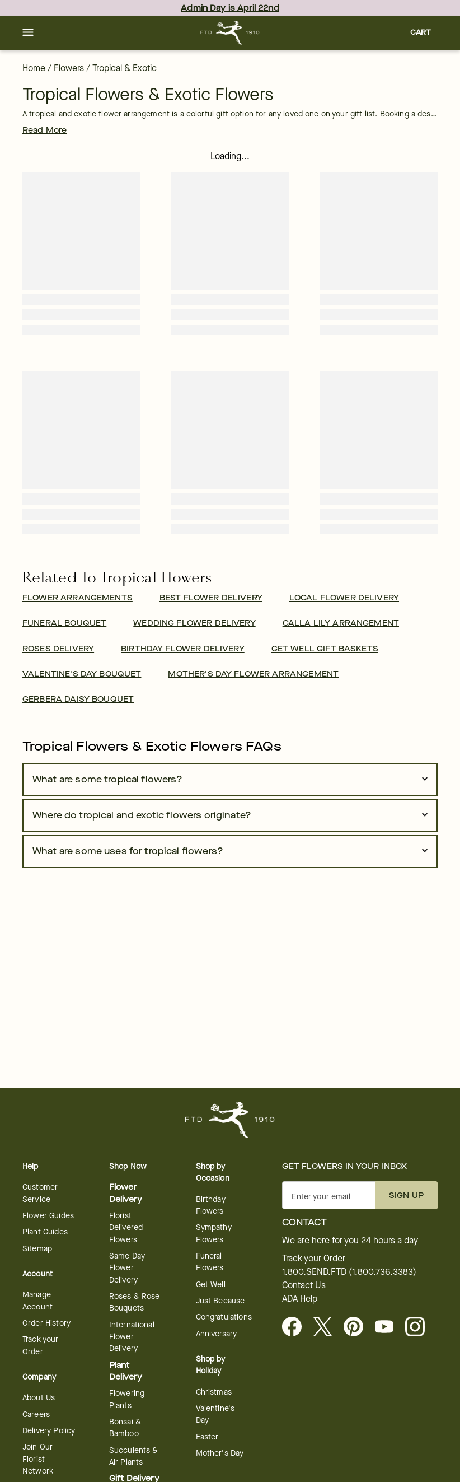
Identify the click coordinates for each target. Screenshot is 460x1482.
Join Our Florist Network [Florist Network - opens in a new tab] (37, 1459)
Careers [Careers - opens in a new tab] (36, 1414)
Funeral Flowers (210, 1262)
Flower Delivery (125, 1193)
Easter (207, 1437)
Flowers (69, 68)
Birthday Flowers (211, 1205)
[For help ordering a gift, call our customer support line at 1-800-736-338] (230, 33)
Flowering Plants (126, 1399)
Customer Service (40, 1193)
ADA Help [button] (299, 1298)
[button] (28, 33)
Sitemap (37, 1248)
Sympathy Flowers (214, 1233)
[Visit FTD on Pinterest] (358, 1327)
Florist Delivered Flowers (126, 1227)
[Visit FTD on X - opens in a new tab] (327, 1327)
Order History (46, 1323)
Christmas (214, 1392)
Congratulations (224, 1317)
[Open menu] (28, 33)
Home (33, 68)
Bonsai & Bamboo (125, 1427)
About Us (38, 1397)
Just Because (220, 1300)
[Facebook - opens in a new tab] (296, 1327)
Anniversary (216, 1334)
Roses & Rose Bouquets (134, 1302)
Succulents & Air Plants (133, 1456)
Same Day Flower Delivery (127, 1268)
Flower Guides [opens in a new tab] (48, 1215)
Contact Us (304, 1285)
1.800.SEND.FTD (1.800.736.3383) (349, 1271)
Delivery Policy (48, 1430)
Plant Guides (45, 1232)
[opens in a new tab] (388, 1327)
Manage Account (37, 1300)
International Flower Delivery (131, 1337)
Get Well (211, 1284)
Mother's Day (220, 1453)
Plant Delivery (125, 1371)
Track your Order (40, 1345)
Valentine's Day (215, 1414)
